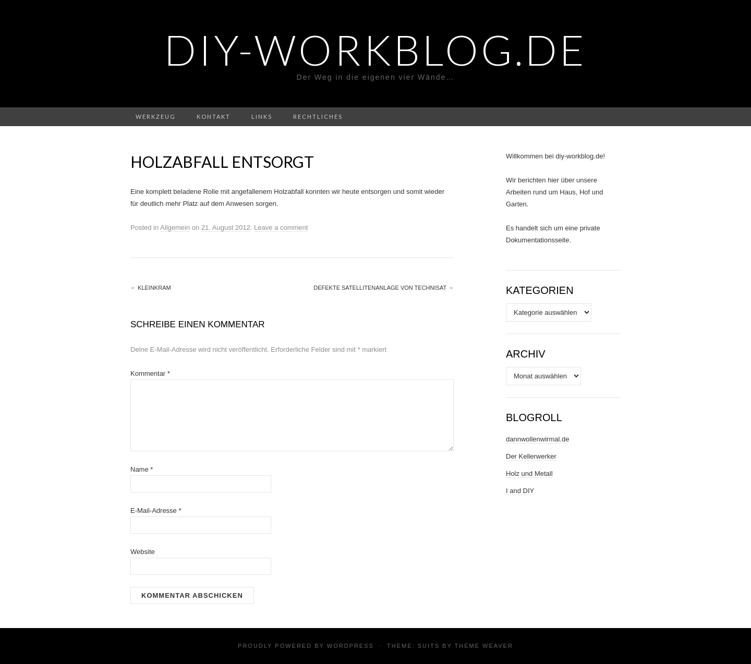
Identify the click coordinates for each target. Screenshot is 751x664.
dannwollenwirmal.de (537, 439)
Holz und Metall (529, 473)
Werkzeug (156, 116)
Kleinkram (150, 288)
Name (141, 469)
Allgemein (175, 227)
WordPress (350, 646)
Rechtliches (318, 116)
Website (142, 552)
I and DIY (520, 491)
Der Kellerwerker (531, 456)
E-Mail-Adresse (155, 510)
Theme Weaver (483, 646)
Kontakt (214, 116)
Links (261, 116)
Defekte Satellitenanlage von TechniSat (383, 288)
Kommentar (150, 373)
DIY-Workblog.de (375, 49)
